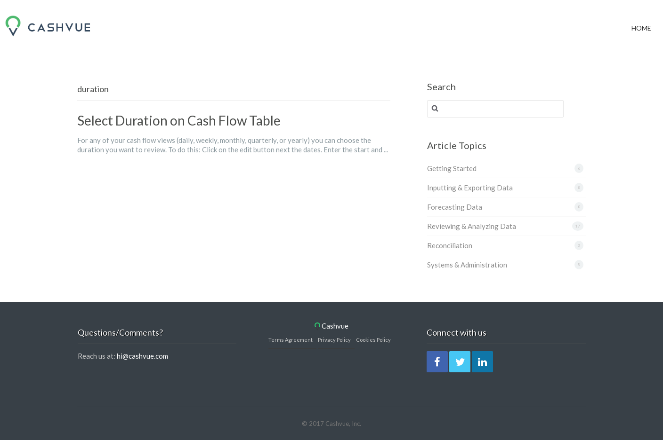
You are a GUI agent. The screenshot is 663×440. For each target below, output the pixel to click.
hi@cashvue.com (142, 356)
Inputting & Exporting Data (470, 187)
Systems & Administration (467, 264)
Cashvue (331, 326)
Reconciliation (449, 245)
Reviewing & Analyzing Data (471, 226)
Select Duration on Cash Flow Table (179, 120)
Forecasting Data (454, 207)
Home (641, 16)
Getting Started (452, 168)
